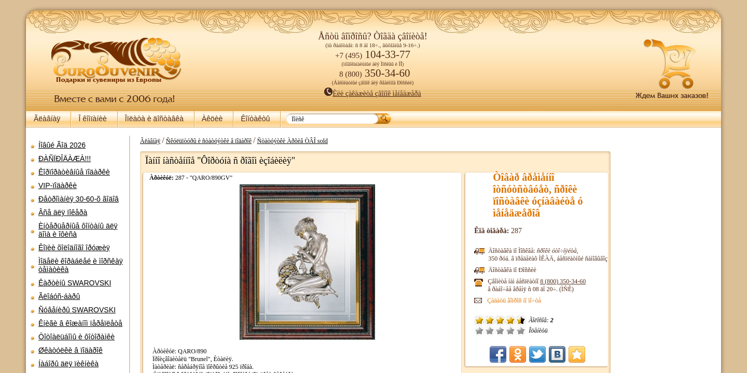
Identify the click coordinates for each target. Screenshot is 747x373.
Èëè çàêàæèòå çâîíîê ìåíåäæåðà (372, 93)
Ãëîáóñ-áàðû (59, 296)
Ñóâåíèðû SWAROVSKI (77, 310)
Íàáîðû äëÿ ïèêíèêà (68, 364)
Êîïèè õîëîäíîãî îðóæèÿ (74, 247)
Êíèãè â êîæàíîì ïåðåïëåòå (80, 323)
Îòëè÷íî (507, 330)
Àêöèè (212, 118)
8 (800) (549, 281)
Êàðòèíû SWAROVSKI (74, 283)
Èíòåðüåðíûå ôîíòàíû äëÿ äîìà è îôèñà (78, 230)
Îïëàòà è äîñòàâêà (154, 118)
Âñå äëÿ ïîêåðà (62, 212)
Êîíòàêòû (255, 118)
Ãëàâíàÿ (47, 118)
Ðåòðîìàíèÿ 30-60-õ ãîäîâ (78, 199)
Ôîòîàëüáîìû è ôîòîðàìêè (76, 337)
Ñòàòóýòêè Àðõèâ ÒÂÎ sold (287, 141)
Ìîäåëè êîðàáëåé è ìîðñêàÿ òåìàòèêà (80, 265)
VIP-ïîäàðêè (57, 185)
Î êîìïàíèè (92, 118)
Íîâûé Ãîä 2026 (62, 145)
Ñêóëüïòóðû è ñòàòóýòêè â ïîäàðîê (203, 141)
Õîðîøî (496, 330)
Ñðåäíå (486, 330)
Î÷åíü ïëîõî (465, 330)
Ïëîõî (476, 330)
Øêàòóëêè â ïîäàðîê (70, 350)
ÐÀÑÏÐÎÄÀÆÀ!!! (64, 158)
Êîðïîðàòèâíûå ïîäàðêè (74, 172)
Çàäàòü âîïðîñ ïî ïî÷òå (500, 300)
